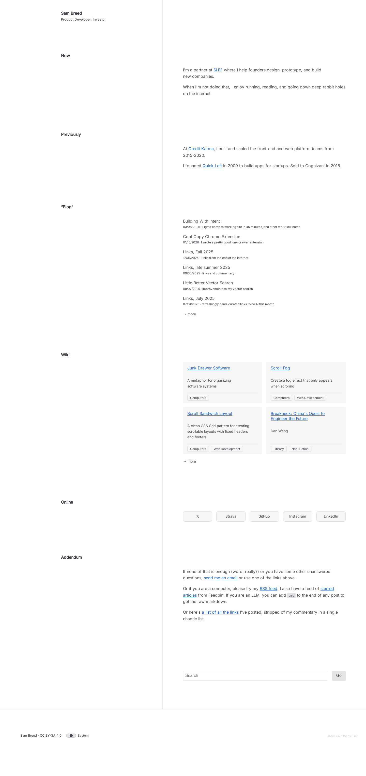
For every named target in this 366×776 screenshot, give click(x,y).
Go (339, 690)
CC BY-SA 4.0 (51, 750)
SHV (217, 84)
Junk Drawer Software (208, 382)
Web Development (310, 412)
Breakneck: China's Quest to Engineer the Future (298, 430)
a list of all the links (220, 626)
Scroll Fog (280, 382)
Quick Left (212, 179)
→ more (189, 328)
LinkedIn (331, 530)
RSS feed (268, 602)
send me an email (220, 592)
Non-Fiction (300, 463)
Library (278, 463)
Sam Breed (71, 27)
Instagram (297, 530)
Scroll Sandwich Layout (209, 427)
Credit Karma (201, 162)
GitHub (264, 530)
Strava (230, 530)
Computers (198, 412)
